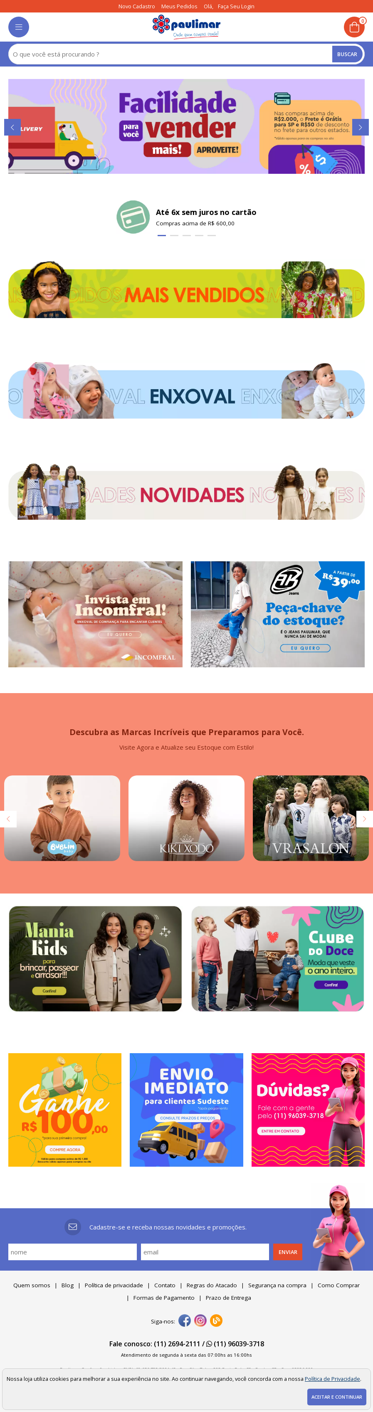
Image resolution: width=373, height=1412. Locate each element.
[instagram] (200, 1321)
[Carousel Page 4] (199, 235)
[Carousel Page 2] (174, 235)
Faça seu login (236, 6)
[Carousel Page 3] (187, 235)
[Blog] (216, 1321)
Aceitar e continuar (336, 1397)
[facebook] (184, 1321)
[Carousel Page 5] (211, 235)
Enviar (288, 1252)
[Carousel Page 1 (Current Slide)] (162, 235)
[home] (186, 27)
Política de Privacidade (332, 1378)
